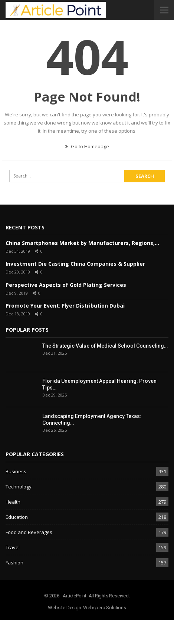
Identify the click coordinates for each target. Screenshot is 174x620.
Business (16, 471)
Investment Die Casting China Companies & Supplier (75, 263)
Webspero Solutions (104, 607)
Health (13, 501)
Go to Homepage (87, 146)
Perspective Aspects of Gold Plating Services (66, 284)
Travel (13, 547)
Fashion (14, 562)
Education (17, 517)
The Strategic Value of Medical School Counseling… (105, 346)
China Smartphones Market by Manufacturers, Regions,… (82, 242)
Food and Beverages (29, 532)
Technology (19, 486)
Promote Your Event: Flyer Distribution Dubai (65, 305)
